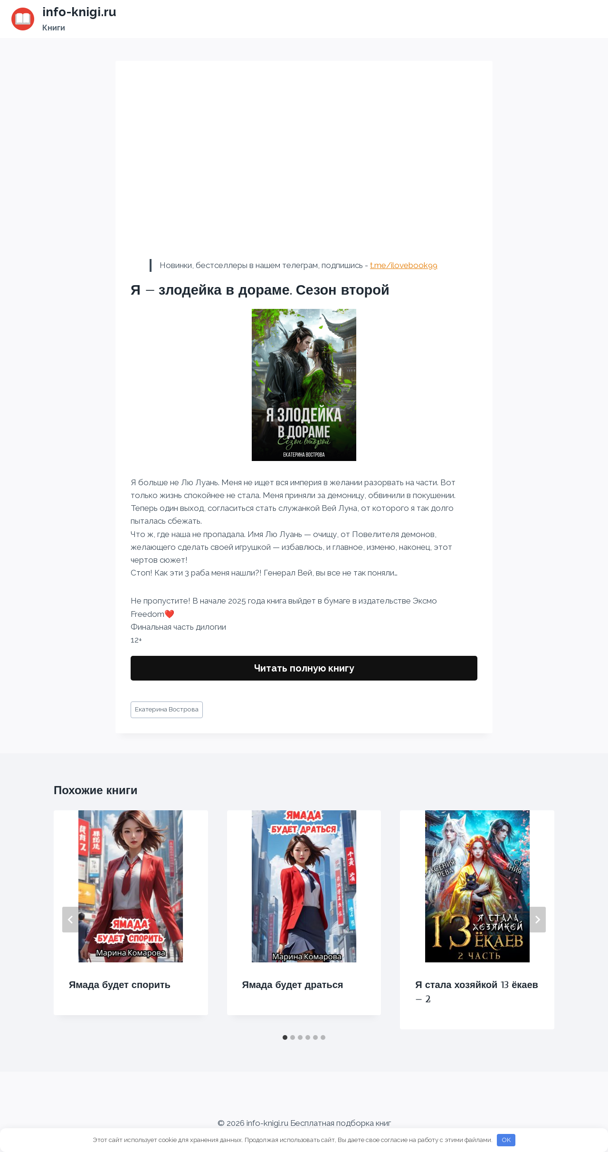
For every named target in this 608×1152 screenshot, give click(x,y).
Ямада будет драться (292, 984)
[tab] (285, 1037)
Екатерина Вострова (167, 709)
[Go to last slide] (70, 919)
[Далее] (537, 919)
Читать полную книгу (304, 668)
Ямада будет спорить (120, 984)
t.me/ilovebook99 (403, 265)
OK (506, 1139)
